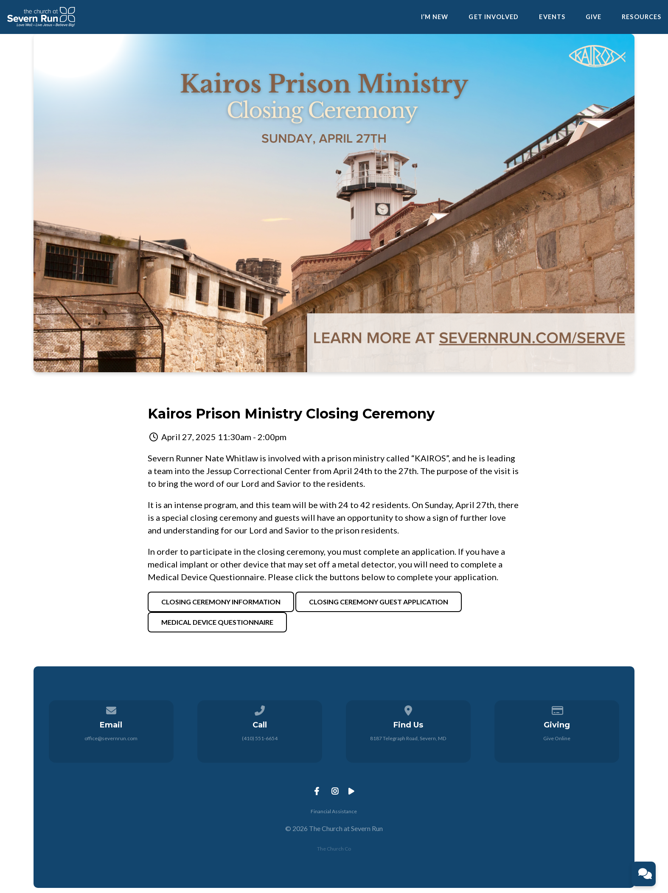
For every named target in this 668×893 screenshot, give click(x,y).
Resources (641, 17)
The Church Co (334, 848)
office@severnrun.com (111, 738)
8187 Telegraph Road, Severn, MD (408, 738)
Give (593, 17)
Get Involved (494, 17)
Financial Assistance (334, 811)
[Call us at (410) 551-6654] (260, 709)
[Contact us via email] (111, 709)
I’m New (435, 17)
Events (552, 17)
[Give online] (557, 709)
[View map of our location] (408, 709)
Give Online (556, 738)
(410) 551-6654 (260, 738)
